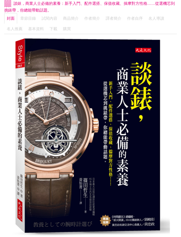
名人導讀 (156, 18)
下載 (53, 28)
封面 (11, 18)
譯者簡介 (113, 18)
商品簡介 (71, 18)
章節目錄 (28, 18)
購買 (67, 28)
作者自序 (135, 18)
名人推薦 (14, 28)
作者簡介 (92, 18)
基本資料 (36, 28)
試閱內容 (49, 18)
